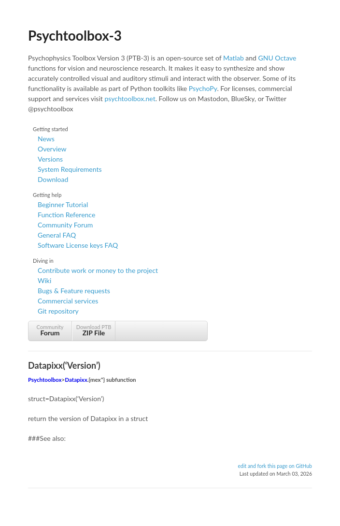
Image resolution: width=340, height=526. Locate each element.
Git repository (58, 311)
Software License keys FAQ (78, 245)
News (46, 139)
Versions (50, 159)
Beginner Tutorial (63, 204)
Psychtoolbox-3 (75, 35)
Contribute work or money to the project (98, 270)
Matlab (233, 58)
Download (53, 179)
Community (49, 330)
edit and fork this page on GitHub (275, 466)
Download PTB (93, 330)
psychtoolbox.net (129, 98)
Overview (52, 149)
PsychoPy (203, 88)
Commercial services (68, 301)
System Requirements (69, 169)
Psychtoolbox (45, 379)
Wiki (44, 280)
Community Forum (65, 225)
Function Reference (66, 214)
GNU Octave (277, 58)
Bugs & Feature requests (74, 290)
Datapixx (76, 379)
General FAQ (57, 235)
